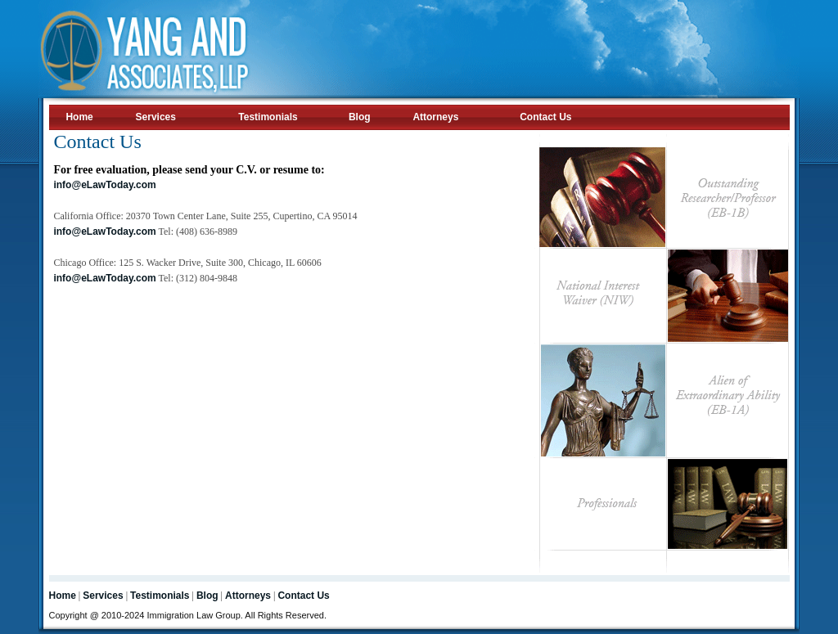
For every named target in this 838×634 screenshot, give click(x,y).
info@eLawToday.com (104, 185)
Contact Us (545, 117)
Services (156, 117)
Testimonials (267, 117)
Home (78, 117)
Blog (360, 117)
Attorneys (435, 117)
